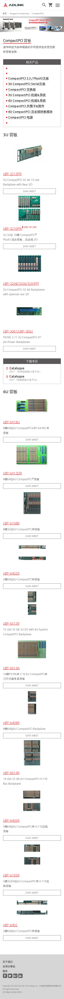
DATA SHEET (29, 191)
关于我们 (8, 961)
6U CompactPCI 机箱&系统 (27, 100)
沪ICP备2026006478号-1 (13, 992)
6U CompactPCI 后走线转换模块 (30, 111)
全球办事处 (9, 966)
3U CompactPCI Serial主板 (26, 83)
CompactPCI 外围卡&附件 (26, 106)
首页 (5, 13)
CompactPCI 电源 (20, 117)
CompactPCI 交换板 (22, 89)
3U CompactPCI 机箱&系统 (27, 95)
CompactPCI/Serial (40, 13)
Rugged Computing (19, 13)
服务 (5, 971)
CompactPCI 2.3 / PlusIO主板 (28, 78)
